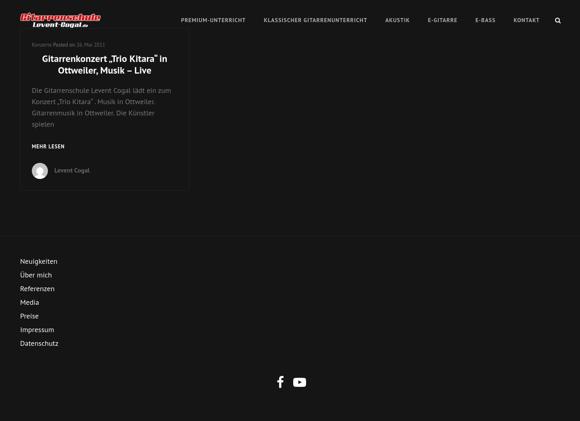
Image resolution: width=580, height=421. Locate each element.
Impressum (37, 329)
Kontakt (527, 20)
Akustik (397, 20)
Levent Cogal (72, 170)
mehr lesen (48, 147)
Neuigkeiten (39, 261)
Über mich (36, 274)
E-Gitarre (442, 20)
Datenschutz (39, 343)
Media (29, 302)
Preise (29, 315)
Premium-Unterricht (213, 20)
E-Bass (486, 20)
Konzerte (42, 44)
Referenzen (37, 288)
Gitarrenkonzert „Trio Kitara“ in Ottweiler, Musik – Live (105, 64)
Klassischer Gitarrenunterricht (315, 20)
